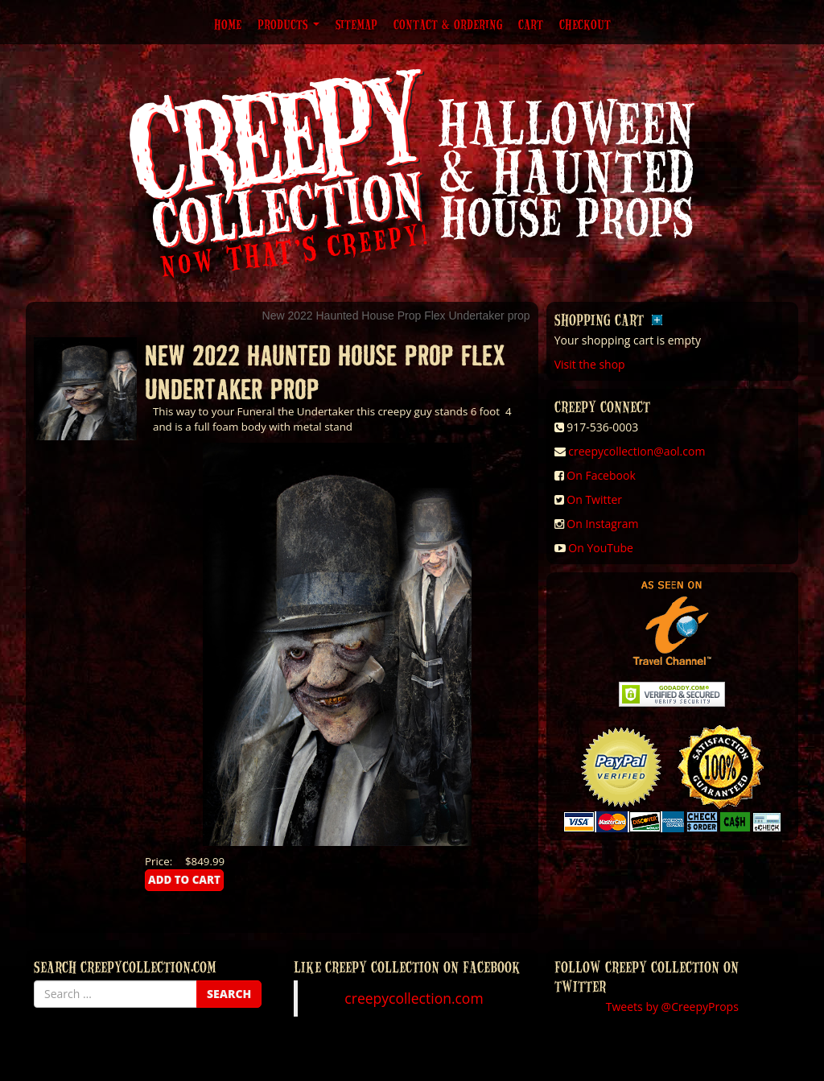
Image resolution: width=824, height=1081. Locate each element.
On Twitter (594, 499)
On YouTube (600, 547)
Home (227, 24)
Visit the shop (589, 364)
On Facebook (600, 475)
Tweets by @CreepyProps (672, 1006)
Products (288, 24)
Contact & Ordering (447, 24)
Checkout (585, 24)
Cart (530, 24)
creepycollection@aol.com (636, 451)
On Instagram (602, 523)
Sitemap (356, 24)
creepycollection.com (413, 998)
